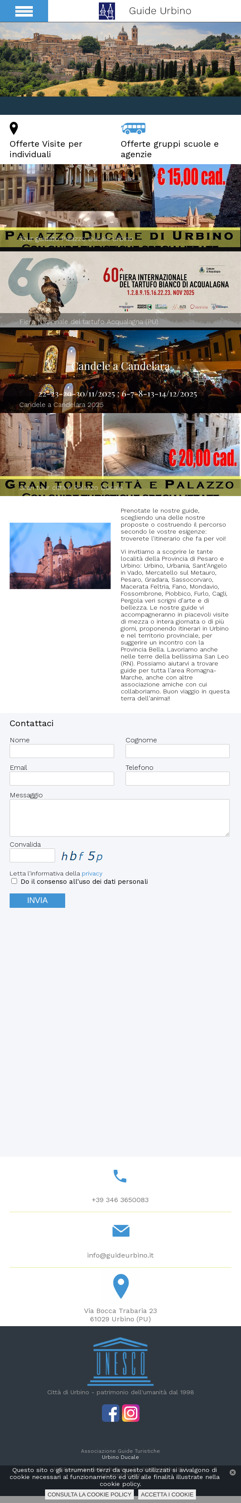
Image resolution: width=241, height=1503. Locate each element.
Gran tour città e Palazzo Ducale (71, 487)
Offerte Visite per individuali (46, 148)
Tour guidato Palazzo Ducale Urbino (76, 238)
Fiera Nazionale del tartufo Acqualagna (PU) (88, 321)
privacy (92, 880)
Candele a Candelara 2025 (61, 404)
